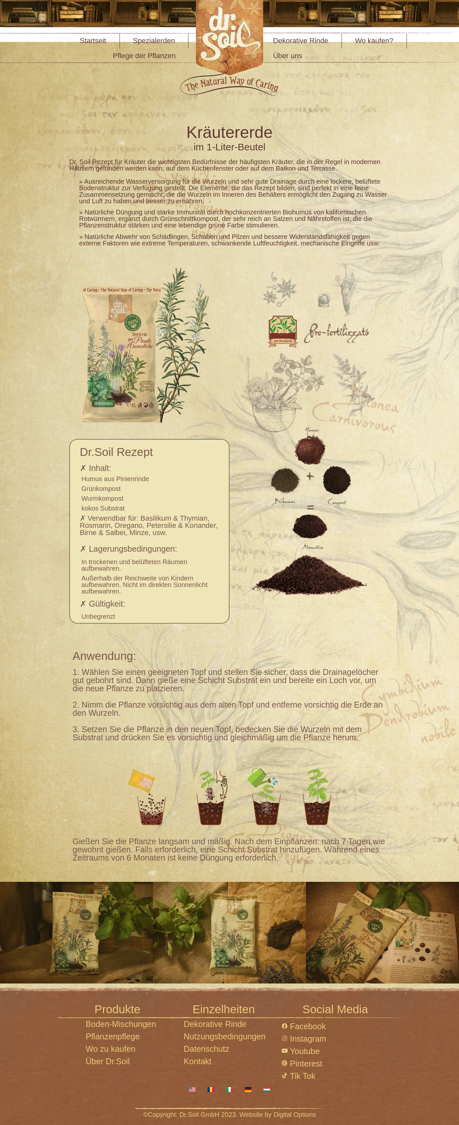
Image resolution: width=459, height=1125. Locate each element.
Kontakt (198, 1061)
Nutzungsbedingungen (224, 1036)
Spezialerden (154, 41)
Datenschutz (206, 1048)
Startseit (93, 41)
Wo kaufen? (374, 41)
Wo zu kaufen (110, 1048)
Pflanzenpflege (113, 1036)
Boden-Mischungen (121, 1024)
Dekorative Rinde (300, 41)
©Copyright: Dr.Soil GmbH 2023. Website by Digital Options (229, 1114)
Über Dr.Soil (108, 1061)
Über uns (287, 56)
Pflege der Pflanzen (144, 56)
